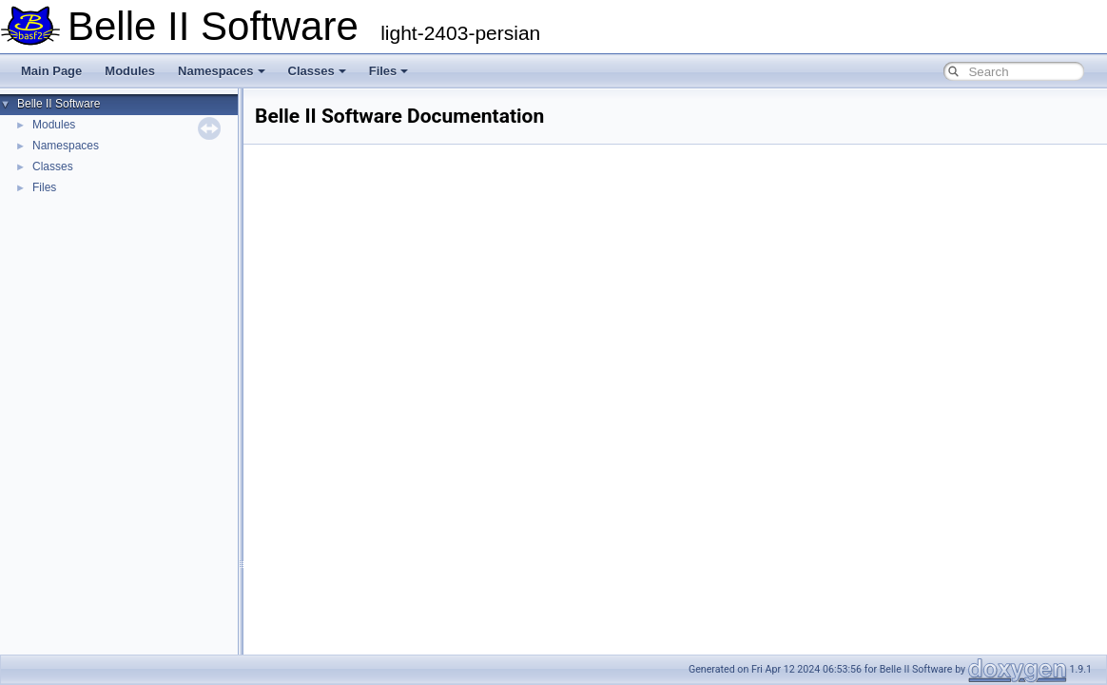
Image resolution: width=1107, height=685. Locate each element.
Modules (130, 71)
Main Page (51, 71)
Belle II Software (58, 103)
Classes (317, 71)
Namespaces (221, 71)
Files (389, 71)
